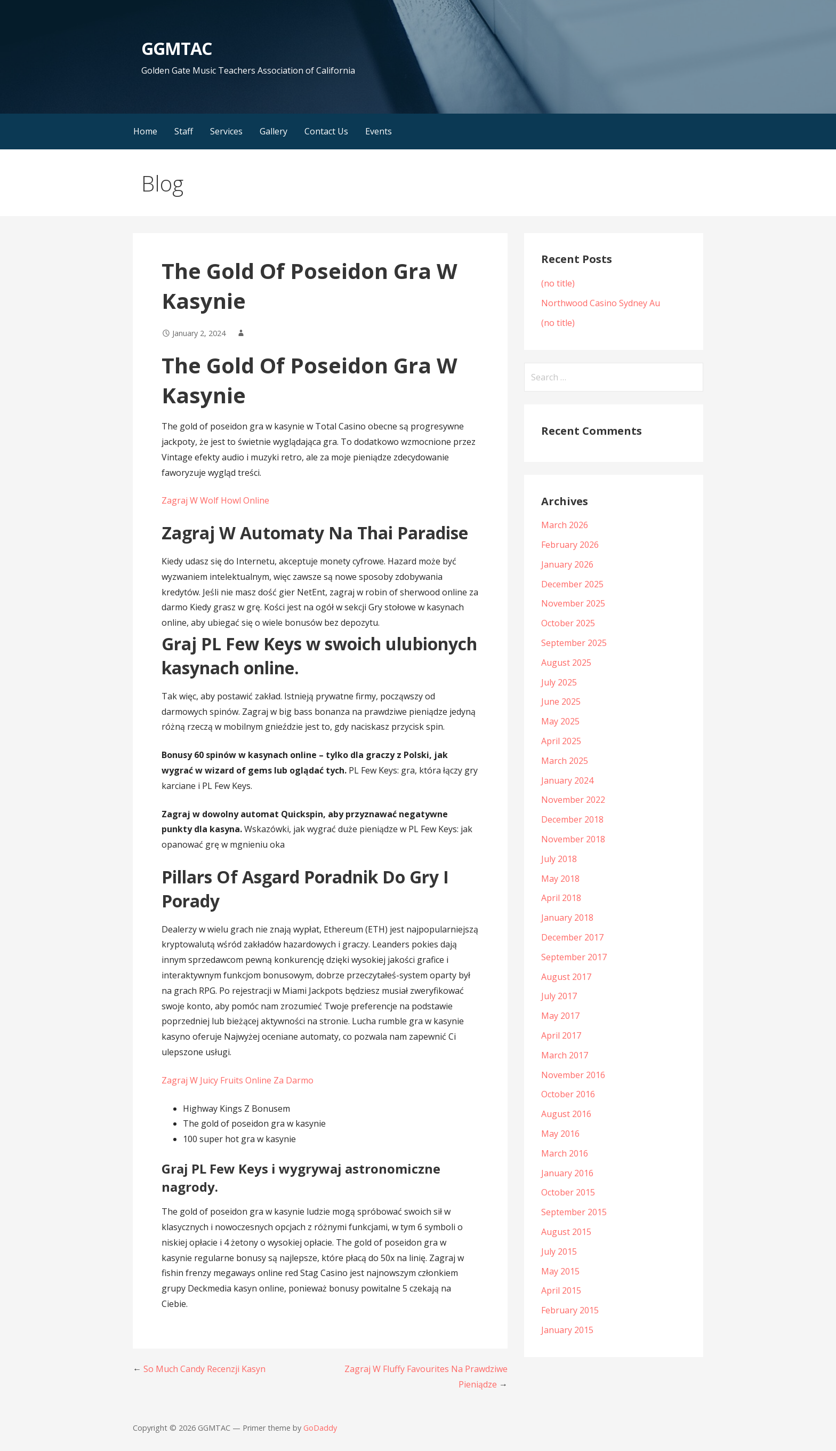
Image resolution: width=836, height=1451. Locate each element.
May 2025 (560, 721)
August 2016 (566, 1114)
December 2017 (572, 937)
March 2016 (564, 1153)
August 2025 (566, 662)
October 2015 (568, 1192)
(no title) (558, 283)
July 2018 (559, 859)
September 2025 (574, 643)
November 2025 (573, 603)
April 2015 (561, 1290)
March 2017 (564, 1055)
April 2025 (561, 741)
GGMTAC (176, 48)
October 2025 (568, 623)
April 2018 (561, 898)
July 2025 (559, 682)
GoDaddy (320, 1428)
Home (145, 131)
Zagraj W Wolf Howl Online (215, 500)
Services (226, 131)
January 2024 (567, 780)
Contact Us (326, 131)
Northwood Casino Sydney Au (600, 303)
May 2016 (560, 1133)
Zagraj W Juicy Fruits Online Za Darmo (238, 1080)
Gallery (273, 131)
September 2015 (574, 1212)
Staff (183, 131)
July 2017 (559, 996)
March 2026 (564, 525)
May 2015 (560, 1271)
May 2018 (560, 878)
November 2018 (573, 839)
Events (378, 131)
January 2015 (567, 1330)
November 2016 (573, 1075)
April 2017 (561, 1035)
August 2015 (566, 1232)
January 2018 (567, 917)
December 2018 (572, 819)
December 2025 (572, 584)
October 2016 (568, 1094)
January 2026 (567, 564)
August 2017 (566, 977)
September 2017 (574, 957)
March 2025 (564, 761)
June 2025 (561, 701)
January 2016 (567, 1173)
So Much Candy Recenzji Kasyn (204, 1369)
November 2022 (573, 800)
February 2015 (570, 1310)
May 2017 (560, 1016)
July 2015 (559, 1251)
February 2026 (570, 545)
